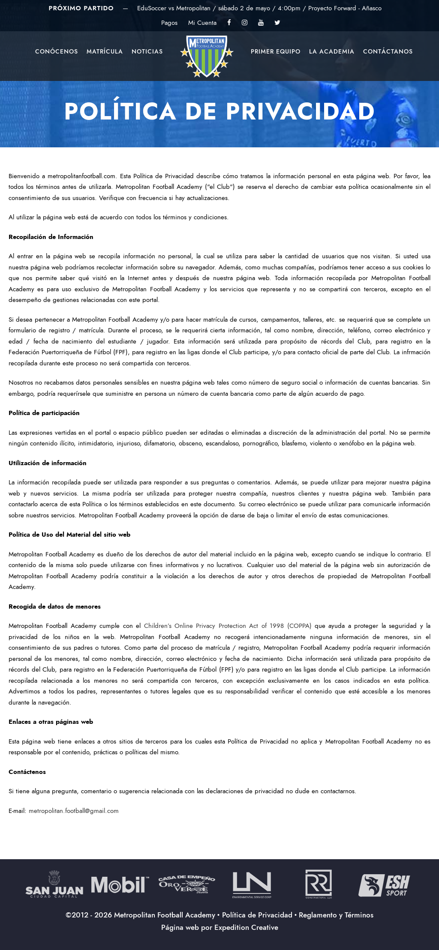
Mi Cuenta (202, 22)
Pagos (169, 22)
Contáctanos (388, 52)
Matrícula (105, 52)
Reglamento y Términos (336, 915)
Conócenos (56, 52)
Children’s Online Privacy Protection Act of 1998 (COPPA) (228, 625)
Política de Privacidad (257, 915)
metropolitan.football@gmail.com (74, 811)
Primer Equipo (276, 52)
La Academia (332, 52)
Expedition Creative (246, 927)
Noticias (147, 52)
